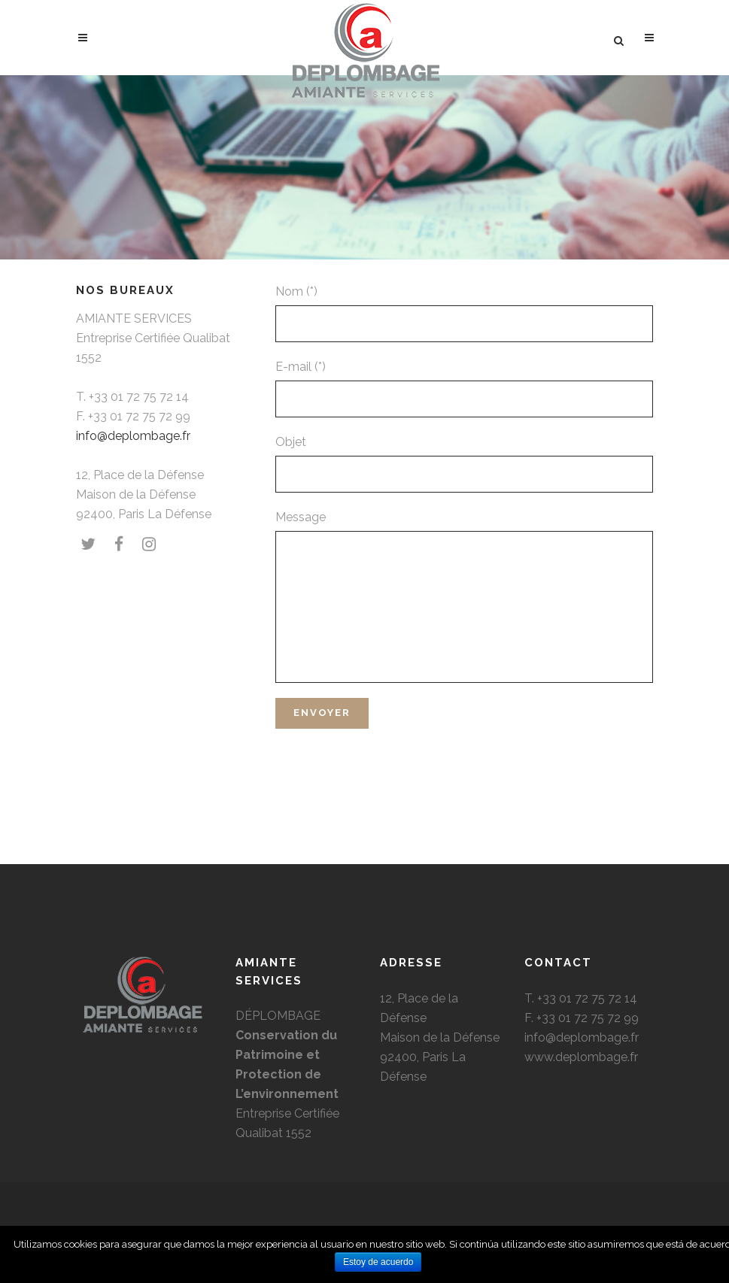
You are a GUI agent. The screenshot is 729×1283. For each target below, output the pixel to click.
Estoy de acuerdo (378, 1262)
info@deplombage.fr (133, 436)
